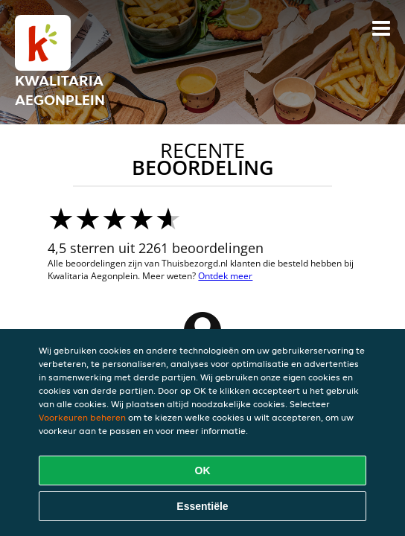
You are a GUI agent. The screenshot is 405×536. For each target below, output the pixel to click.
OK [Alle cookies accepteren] (203, 470)
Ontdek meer (225, 275)
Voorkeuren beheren (82, 417)
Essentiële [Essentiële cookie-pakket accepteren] (202, 506)
